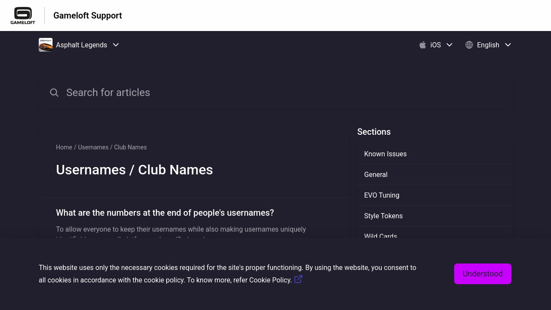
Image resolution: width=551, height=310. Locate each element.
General (375, 174)
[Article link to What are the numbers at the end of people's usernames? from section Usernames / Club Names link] (193, 225)
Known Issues (385, 154)
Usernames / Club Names (112, 147)
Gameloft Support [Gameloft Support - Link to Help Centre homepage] (87, 15)
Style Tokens (383, 216)
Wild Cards (380, 236)
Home (64, 147)
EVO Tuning (381, 195)
